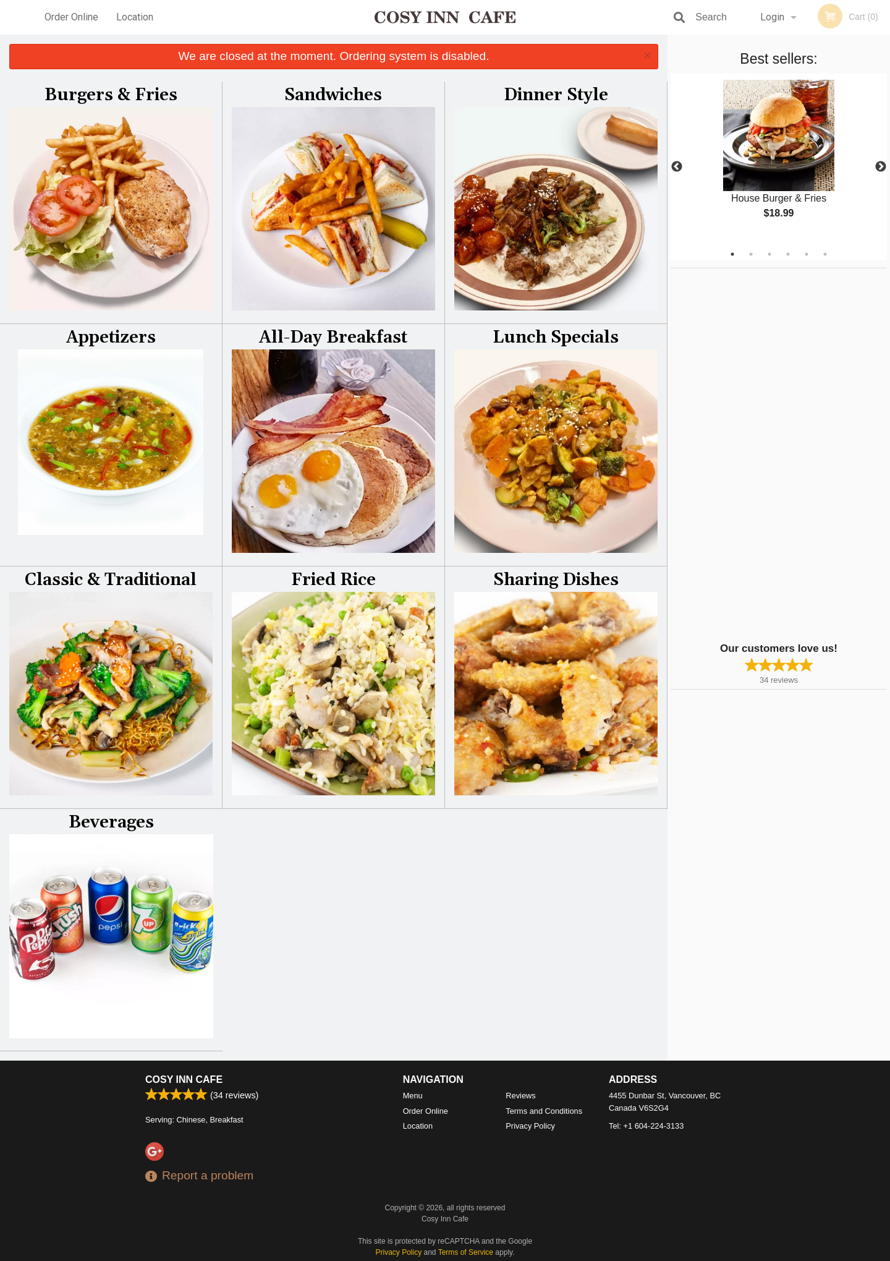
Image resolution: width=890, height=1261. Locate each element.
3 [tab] (769, 254)
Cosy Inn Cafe (183, 1079)
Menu (413, 1095)
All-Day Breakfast (333, 337)
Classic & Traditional (111, 580)
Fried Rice (333, 580)
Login (772, 17)
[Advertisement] (748, 453)
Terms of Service (465, 1252)
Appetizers (111, 337)
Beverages (111, 822)
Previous (677, 167)
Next (881, 167)
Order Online (71, 17)
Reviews (520, 1095)
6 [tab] (825, 254)
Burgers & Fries (110, 95)
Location (134, 17)
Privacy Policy (530, 1126)
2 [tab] (751, 254)
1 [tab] (732, 254)
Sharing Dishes (556, 580)
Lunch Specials (556, 337)
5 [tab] (806, 254)
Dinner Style (556, 95)
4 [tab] (788, 254)
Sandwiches (333, 95)
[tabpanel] (779, 159)
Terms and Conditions (544, 1111)
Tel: (646, 1126)
